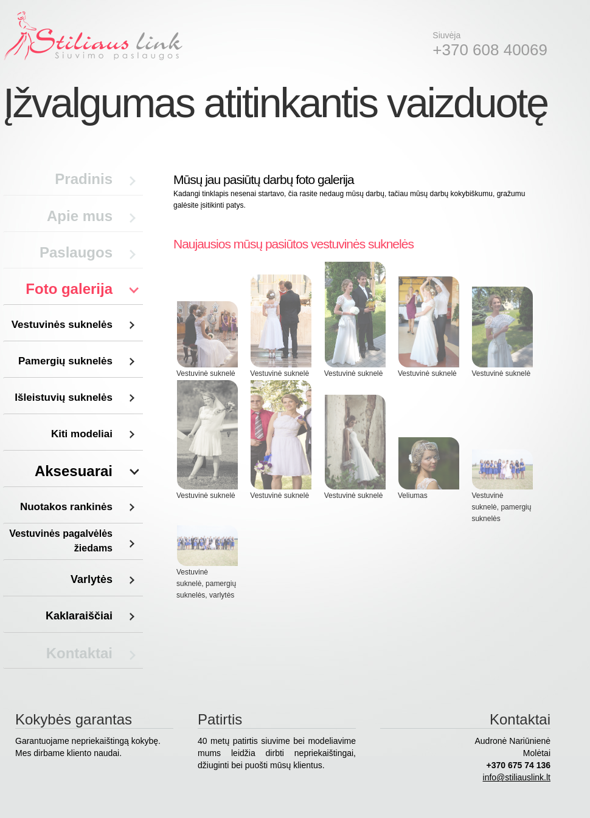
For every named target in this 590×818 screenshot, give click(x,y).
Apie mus (80, 216)
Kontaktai (79, 653)
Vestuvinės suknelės (62, 324)
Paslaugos (76, 252)
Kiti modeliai (82, 434)
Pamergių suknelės (65, 361)
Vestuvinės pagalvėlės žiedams (61, 540)
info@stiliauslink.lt (516, 777)
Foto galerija (69, 289)
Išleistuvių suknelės (64, 397)
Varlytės (92, 579)
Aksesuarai (74, 471)
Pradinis (84, 179)
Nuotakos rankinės (66, 507)
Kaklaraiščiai (79, 616)
